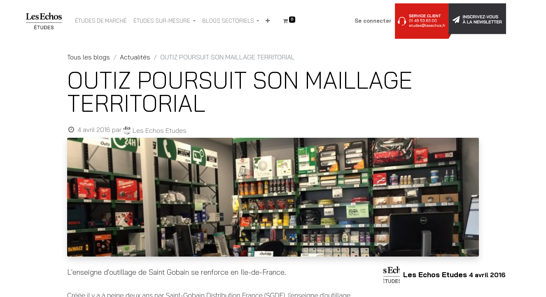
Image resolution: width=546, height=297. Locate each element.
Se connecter (373, 20)
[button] (267, 21)
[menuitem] (101, 21)
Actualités (135, 57)
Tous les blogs (88, 57)
